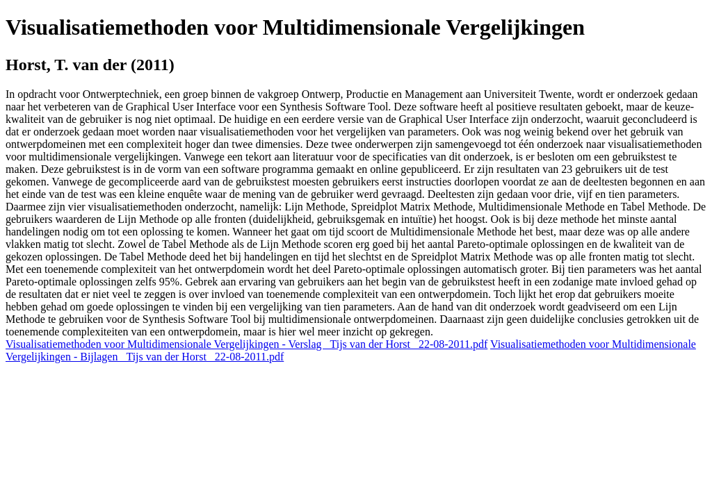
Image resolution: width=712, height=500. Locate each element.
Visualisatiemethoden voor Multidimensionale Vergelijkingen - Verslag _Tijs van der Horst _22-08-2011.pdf (246, 344)
